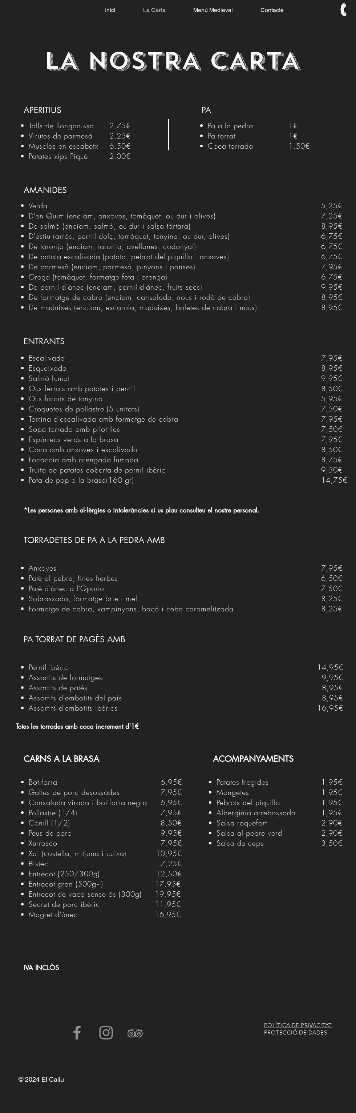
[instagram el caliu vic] (106, 1033)
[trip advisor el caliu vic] (135, 1033)
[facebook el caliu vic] (77, 1033)
